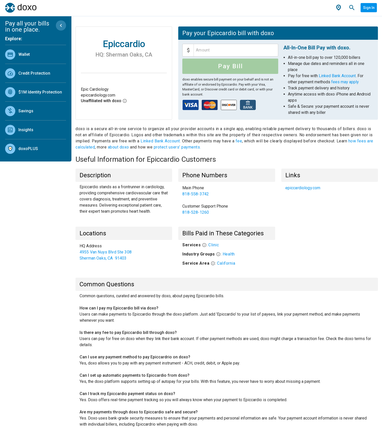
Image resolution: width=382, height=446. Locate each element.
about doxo (118, 147)
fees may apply (345, 81)
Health (229, 254)
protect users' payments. (177, 147)
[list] (35, 100)
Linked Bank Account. (161, 141)
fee (239, 141)
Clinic (213, 244)
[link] (35, 54)
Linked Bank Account (337, 75)
